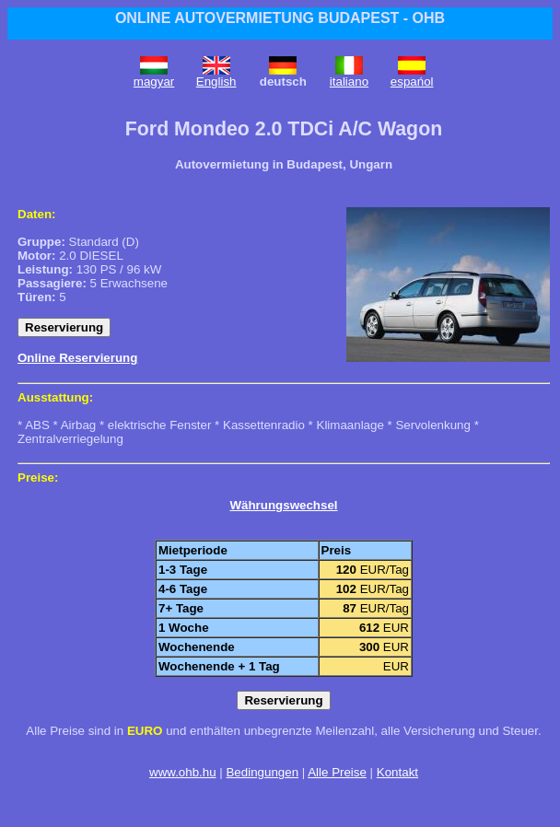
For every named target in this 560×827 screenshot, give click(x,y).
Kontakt (397, 772)
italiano (349, 81)
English (216, 81)
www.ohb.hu (182, 772)
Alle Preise (337, 772)
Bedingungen (262, 772)
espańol (412, 81)
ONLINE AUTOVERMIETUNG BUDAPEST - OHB (280, 18)
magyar (154, 81)
